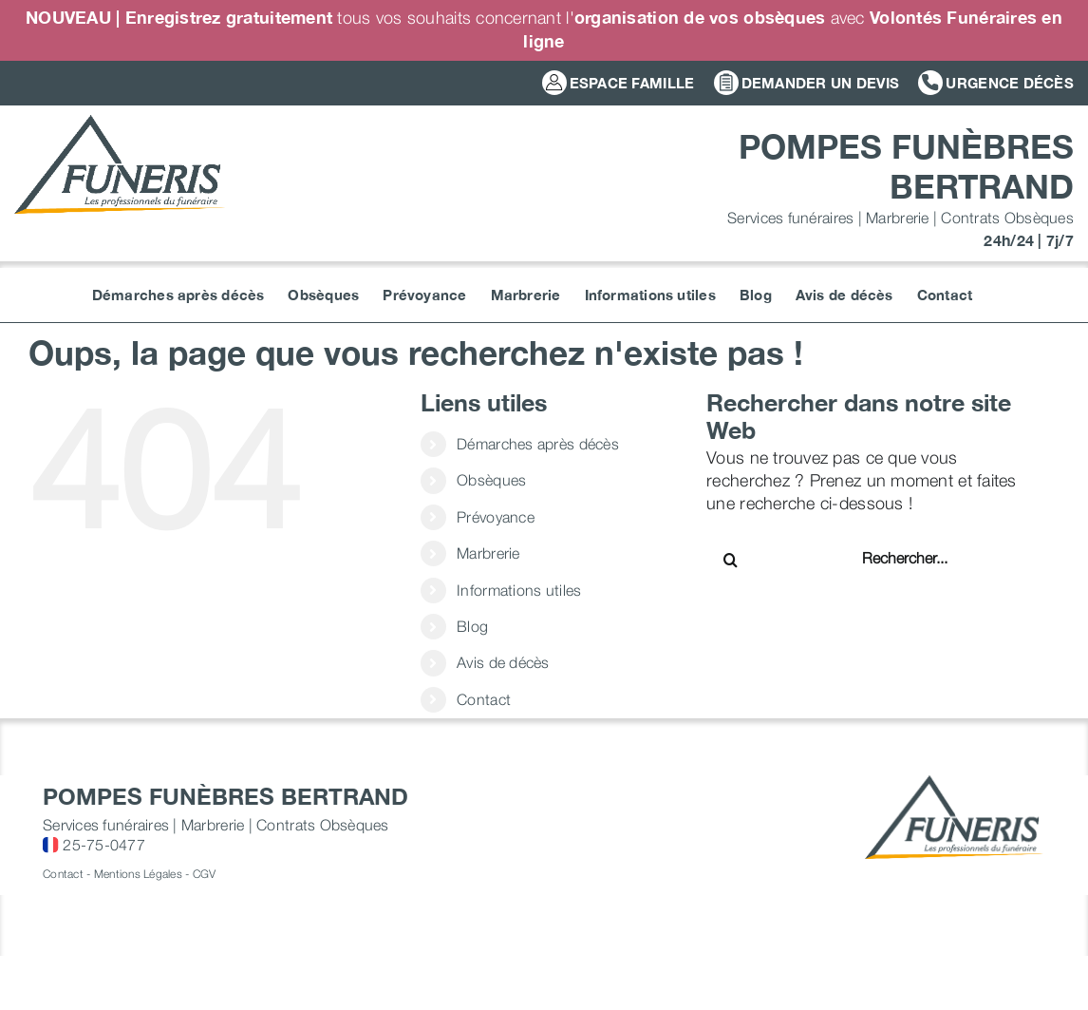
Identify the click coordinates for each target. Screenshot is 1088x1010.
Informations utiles (519, 590)
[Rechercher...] (923, 557)
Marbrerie (488, 553)
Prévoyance (496, 516)
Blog (472, 626)
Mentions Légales (138, 874)
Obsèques (491, 479)
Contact (484, 699)
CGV (204, 874)
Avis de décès (503, 662)
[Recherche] (730, 559)
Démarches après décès (538, 443)
